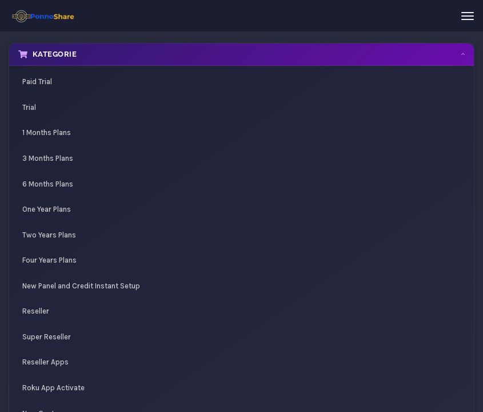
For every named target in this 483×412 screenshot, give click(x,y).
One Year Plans (46, 209)
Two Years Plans (49, 235)
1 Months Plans (46, 132)
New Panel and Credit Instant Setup (81, 286)
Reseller (35, 311)
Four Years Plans (49, 260)
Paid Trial (37, 81)
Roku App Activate (53, 387)
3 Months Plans (47, 158)
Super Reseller (46, 336)
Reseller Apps (45, 362)
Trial (29, 107)
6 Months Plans (47, 184)
